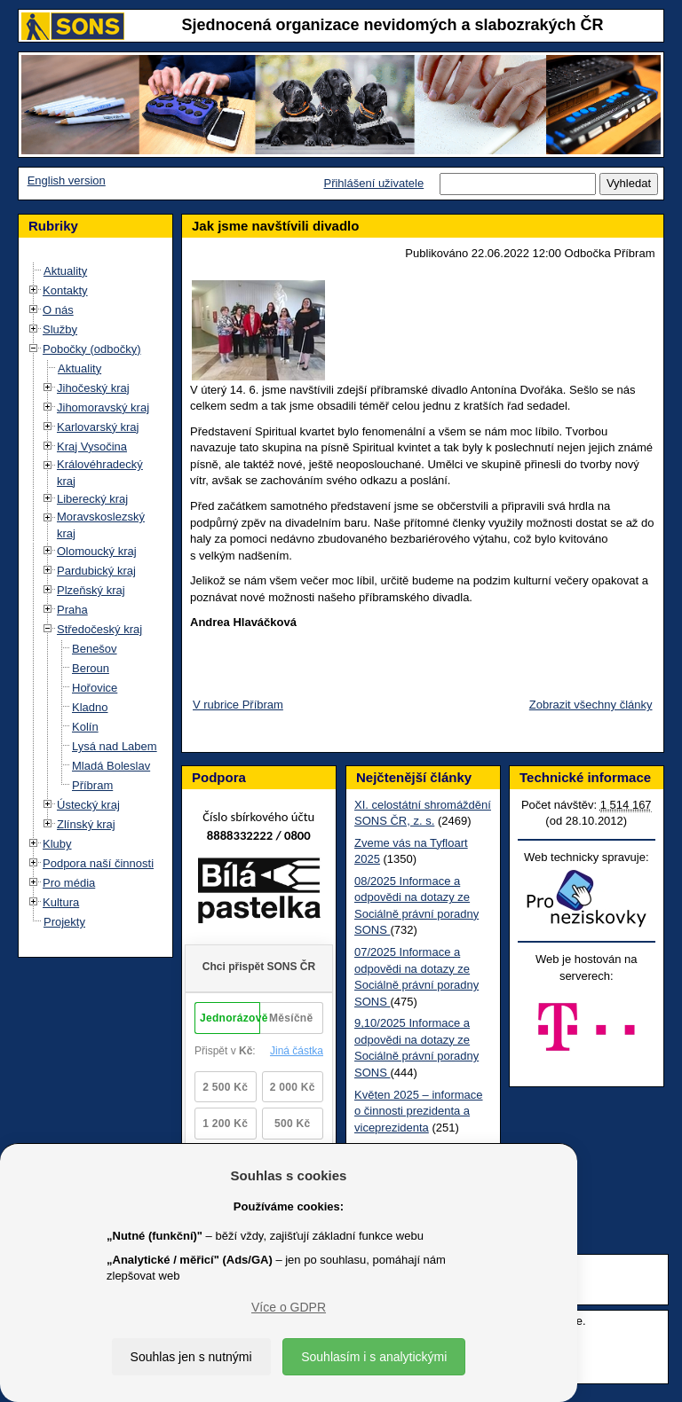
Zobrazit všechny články (591, 704)
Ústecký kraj (88, 804)
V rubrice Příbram (238, 704)
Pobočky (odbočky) (92, 349)
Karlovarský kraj (98, 427)
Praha (72, 609)
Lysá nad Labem (114, 746)
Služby (60, 329)
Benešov (94, 648)
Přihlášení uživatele (373, 183)
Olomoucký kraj (97, 551)
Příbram (92, 785)
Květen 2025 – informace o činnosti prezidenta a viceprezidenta (418, 1111)
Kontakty (65, 290)
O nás (58, 310)
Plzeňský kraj (91, 590)
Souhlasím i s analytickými (374, 1357)
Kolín (85, 726)
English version (67, 180)
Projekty (64, 921)
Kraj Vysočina (92, 446)
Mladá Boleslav (111, 765)
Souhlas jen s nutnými (191, 1357)
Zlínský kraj (86, 824)
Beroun (90, 668)
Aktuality (65, 271)
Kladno (89, 707)
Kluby (57, 843)
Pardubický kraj (96, 570)
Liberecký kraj (92, 498)
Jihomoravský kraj (103, 407)
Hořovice (94, 687)
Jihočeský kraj (93, 388)
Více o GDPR (288, 1307)
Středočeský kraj (99, 629)
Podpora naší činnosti (98, 863)
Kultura (61, 902)
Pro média (69, 882)
